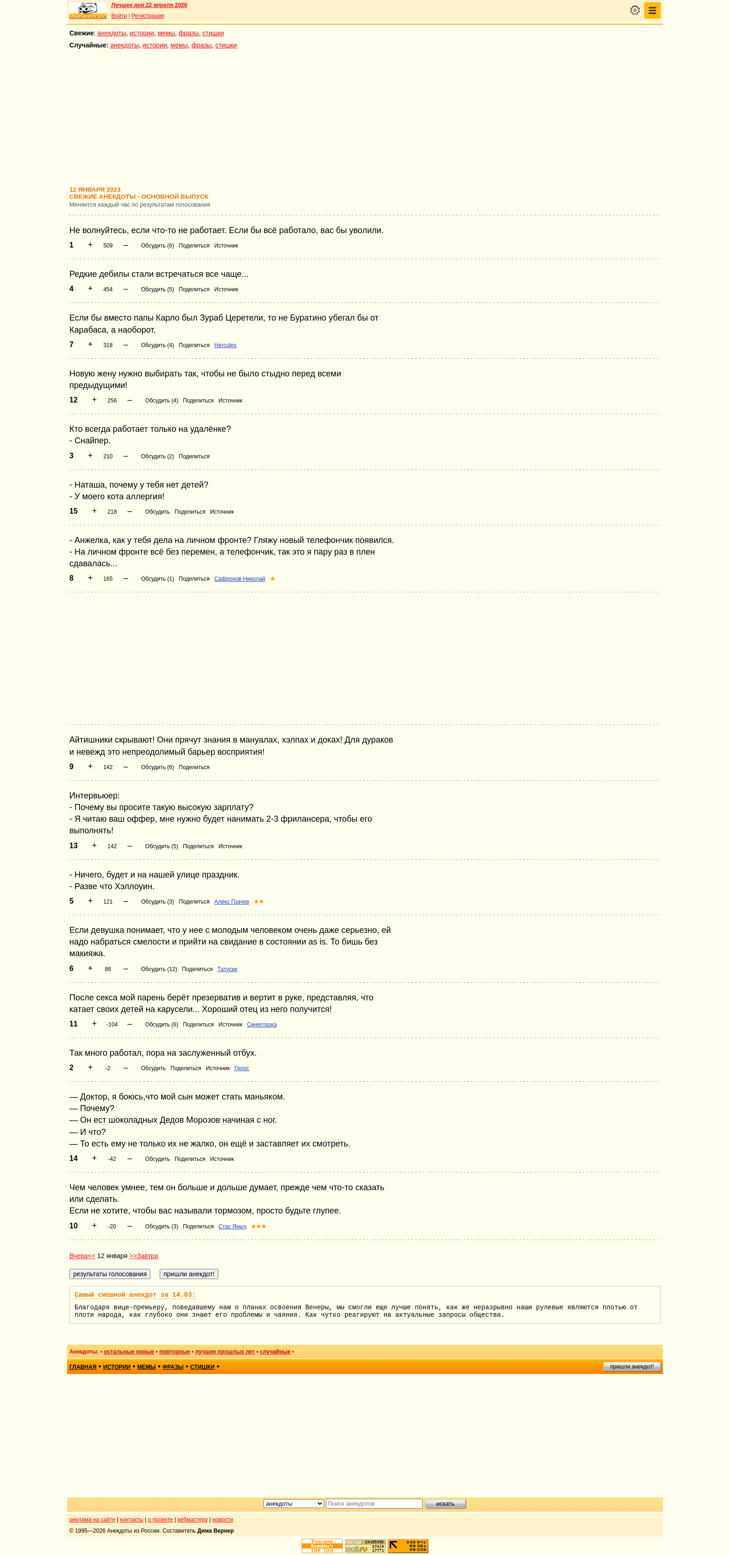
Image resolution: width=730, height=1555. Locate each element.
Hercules (225, 345)
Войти (119, 16)
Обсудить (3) (157, 901)
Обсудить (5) (157, 289)
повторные (174, 1351)
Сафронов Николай (239, 579)
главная (82, 1367)
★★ (259, 901)
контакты (131, 1519)
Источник (226, 245)
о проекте (160, 1519)
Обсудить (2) (157, 456)
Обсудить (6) (157, 245)
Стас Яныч (232, 1226)
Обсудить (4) (157, 345)
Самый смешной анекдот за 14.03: (135, 1295)
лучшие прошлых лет (225, 1351)
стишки (213, 33)
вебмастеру (192, 1519)
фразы (189, 33)
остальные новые (129, 1351)
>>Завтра (143, 1256)
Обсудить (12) (159, 969)
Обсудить (157, 512)
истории (142, 33)
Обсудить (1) (157, 579)
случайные (275, 1351)
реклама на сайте (92, 1519)
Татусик (227, 969)
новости (222, 1519)
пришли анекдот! (632, 1366)
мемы (166, 33)
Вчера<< (82, 1256)
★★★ (258, 1226)
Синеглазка (262, 1024)
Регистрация (147, 16)
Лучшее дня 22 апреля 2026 (149, 5)
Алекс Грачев (231, 901)
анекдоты (111, 33)
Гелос (242, 1068)
